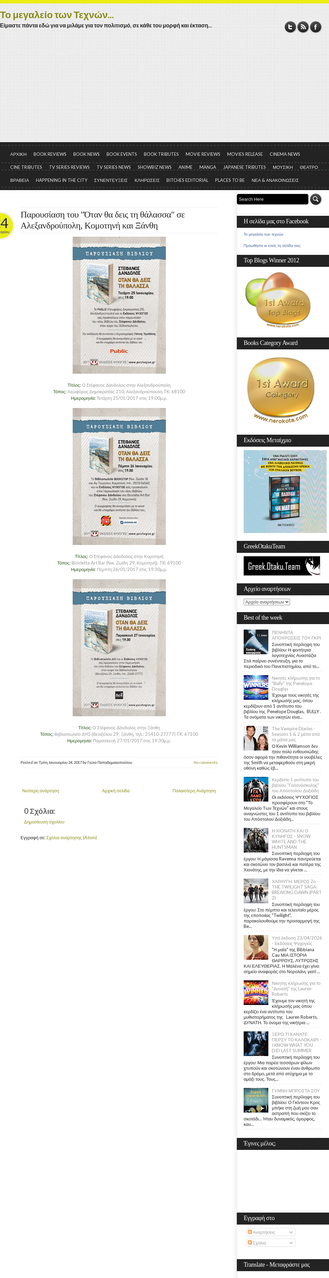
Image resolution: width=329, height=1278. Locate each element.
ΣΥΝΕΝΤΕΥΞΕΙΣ (111, 180)
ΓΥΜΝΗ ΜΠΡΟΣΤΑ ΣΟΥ (296, 1090)
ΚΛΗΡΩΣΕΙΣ (147, 180)
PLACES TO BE (230, 180)
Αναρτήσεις (261, 1232)
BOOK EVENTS (122, 154)
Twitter (290, 27)
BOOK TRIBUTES (161, 154)
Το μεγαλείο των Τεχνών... (57, 14)
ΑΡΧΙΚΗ (18, 154)
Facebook (315, 27)
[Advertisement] (164, 91)
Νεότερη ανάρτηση (40, 790)
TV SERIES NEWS (114, 167)
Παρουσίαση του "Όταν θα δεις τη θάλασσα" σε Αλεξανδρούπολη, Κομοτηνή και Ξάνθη (103, 220)
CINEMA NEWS (285, 154)
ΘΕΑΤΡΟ (309, 167)
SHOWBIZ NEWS (155, 167)
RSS (303, 27)
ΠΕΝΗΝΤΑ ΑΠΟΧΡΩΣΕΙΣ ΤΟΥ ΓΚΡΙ (296, 635)
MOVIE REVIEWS (203, 154)
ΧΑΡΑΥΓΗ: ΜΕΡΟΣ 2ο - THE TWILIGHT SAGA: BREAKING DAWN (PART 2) (297, 890)
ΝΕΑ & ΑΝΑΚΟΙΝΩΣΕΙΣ (275, 180)
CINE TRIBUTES (26, 167)
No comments (206, 762)
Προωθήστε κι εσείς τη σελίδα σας (272, 246)
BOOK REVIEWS (50, 154)
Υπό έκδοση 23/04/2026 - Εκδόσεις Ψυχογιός (297, 940)
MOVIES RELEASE (245, 154)
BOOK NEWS (86, 154)
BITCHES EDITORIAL (187, 180)
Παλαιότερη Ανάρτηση (194, 790)
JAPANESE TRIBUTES (244, 167)
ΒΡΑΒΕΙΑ (19, 180)
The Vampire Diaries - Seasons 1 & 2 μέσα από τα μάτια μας (296, 734)
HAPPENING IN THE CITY (61, 180)
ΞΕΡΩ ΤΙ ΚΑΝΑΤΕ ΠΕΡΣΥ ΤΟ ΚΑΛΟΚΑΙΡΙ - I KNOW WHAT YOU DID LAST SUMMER (296, 1042)
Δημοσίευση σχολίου (44, 821)
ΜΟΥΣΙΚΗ (283, 167)
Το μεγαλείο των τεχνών (263, 234)
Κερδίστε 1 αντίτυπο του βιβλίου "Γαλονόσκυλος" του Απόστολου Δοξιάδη (295, 785)
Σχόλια (257, 1242)
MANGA (207, 167)
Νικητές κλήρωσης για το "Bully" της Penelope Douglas (296, 683)
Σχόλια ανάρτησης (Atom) (71, 837)
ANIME (186, 167)
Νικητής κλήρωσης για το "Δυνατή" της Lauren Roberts (296, 988)
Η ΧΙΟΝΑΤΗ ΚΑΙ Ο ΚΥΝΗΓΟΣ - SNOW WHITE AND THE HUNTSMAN (291, 839)
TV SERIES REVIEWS (69, 167)
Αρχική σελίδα (116, 790)
